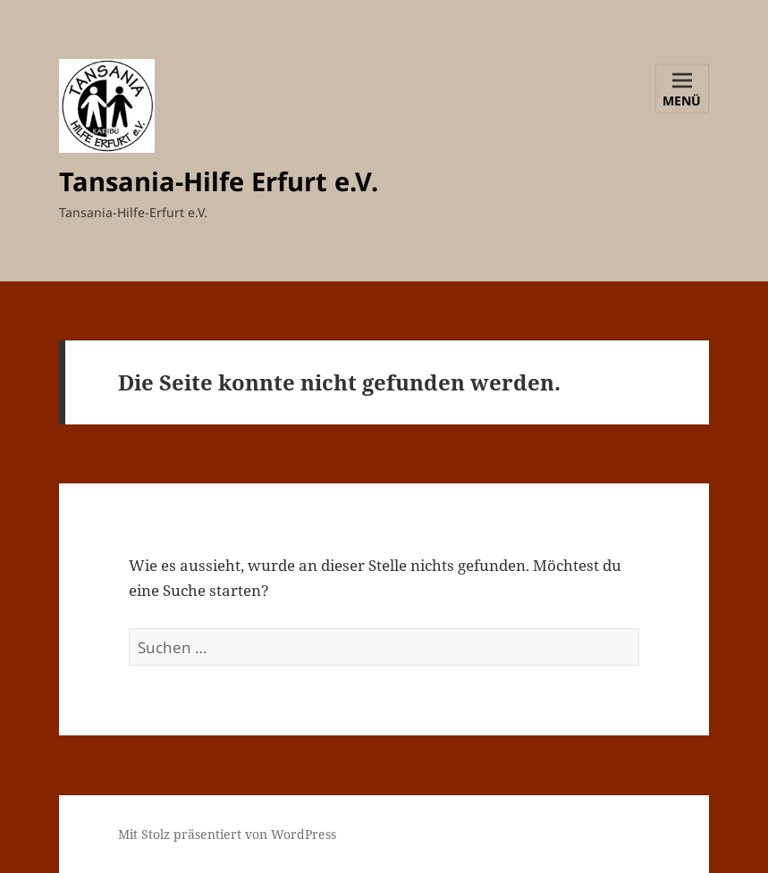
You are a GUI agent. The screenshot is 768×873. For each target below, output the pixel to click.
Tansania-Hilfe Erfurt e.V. (218, 181)
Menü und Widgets (682, 102)
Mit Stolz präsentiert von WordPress (227, 834)
